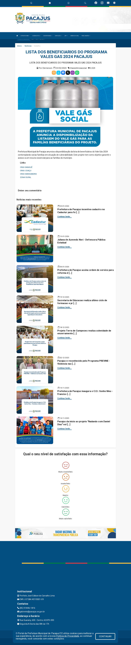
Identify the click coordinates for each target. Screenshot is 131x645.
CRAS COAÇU (25, 170)
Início (19, 46)
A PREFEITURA (25, 35)
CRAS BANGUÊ (26, 167)
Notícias (28, 46)
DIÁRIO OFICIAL (74, 35)
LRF (66, 35)
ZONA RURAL (25, 177)
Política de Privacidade (67, 636)
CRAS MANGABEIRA (28, 174)
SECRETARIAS (47, 35)
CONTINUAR (105, 636)
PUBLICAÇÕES (86, 35)
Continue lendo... (64, 217)
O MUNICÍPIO (36, 35)
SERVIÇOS (58, 35)
